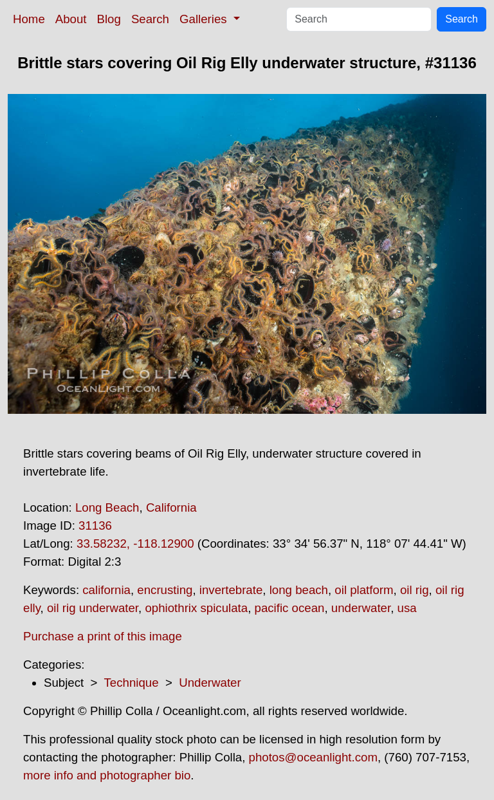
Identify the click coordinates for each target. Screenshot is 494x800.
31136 (95, 525)
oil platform (363, 590)
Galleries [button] (204, 19)
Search (150, 19)
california (106, 590)
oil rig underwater (92, 608)
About (71, 19)
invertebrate (231, 590)
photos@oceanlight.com (313, 757)
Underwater (210, 682)
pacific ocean (290, 608)
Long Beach (107, 507)
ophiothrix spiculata (196, 608)
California (171, 507)
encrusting (164, 590)
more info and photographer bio (106, 775)
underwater (360, 608)
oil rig (414, 590)
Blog (109, 19)
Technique (131, 682)
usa (407, 608)
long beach (299, 590)
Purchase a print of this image (102, 636)
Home (29, 19)
